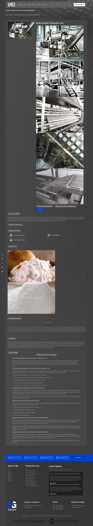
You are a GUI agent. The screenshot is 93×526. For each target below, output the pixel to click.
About (24, 4)
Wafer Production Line (30, 478)
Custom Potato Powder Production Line (73, 345)
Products (20, 4)
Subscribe (78, 457)
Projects (34, 4)
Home (7, 14)
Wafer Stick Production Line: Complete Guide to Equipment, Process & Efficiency (69, 484)
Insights (39, 4)
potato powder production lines (68, 420)
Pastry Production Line (30, 480)
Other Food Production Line (31, 482)
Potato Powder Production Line (31, 485)
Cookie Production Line (30, 477)
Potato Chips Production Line (20, 14)
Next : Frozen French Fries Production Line (66, 206)
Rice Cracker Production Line (31, 473)
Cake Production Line (29, 472)
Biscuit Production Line (30, 475)
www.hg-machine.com (80, 505)
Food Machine (47, 515)
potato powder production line (19, 360)
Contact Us (45, 4)
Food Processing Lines (30, 484)
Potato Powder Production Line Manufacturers (54, 343)
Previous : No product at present (45, 206)
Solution (29, 4)
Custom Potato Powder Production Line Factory (61, 515)
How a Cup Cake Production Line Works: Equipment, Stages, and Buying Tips (68, 473)
